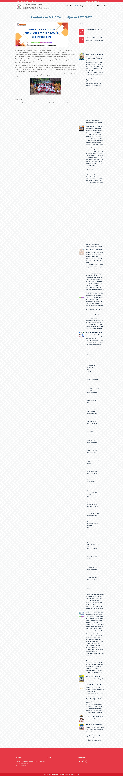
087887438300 (24, 766)
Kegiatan (83, 6)
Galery (105, 6)
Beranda (65, 6)
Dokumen (90, 6)
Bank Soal (98, 6)
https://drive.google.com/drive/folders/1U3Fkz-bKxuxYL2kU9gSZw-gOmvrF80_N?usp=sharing (41, 102)
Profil (71, 6)
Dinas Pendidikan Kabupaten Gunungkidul (26, 1)
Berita (77, 6)
